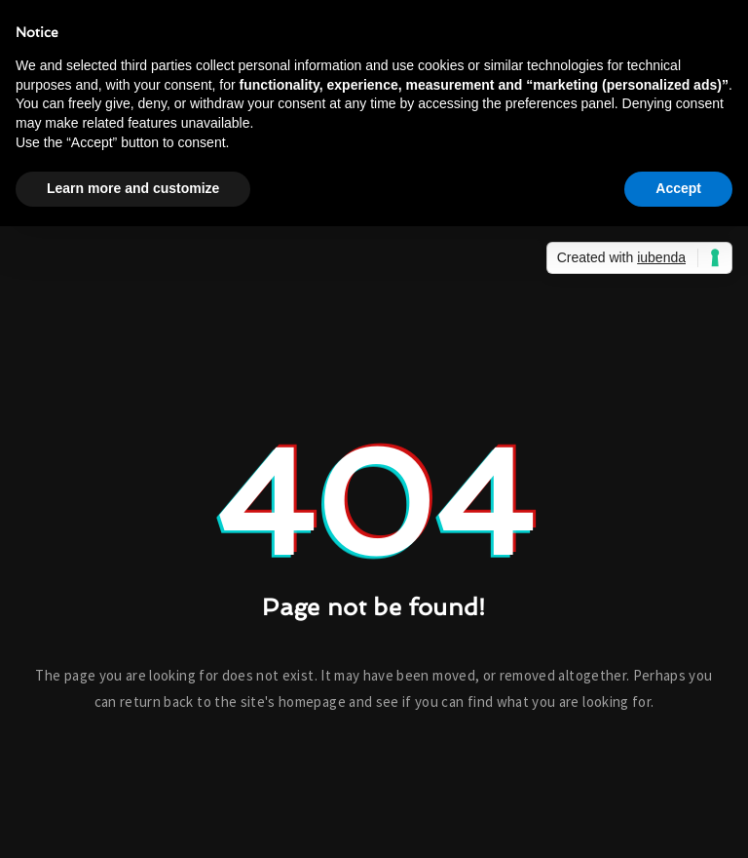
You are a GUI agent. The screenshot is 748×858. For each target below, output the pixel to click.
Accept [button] (678, 188)
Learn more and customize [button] (133, 188)
